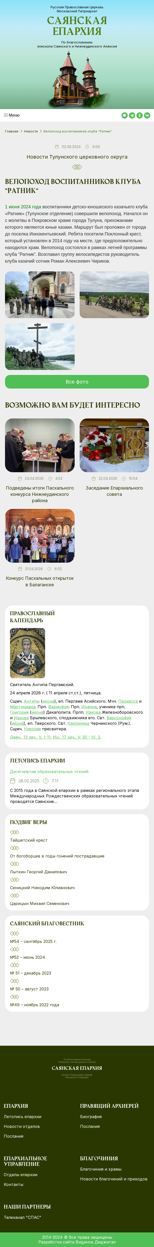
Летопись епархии (37, 761)
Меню (14, 115)
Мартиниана (22, 706)
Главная (11, 131)
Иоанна (89, 706)
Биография (91, 1116)
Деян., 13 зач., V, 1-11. (31, 737)
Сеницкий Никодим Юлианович (43, 887)
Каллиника (78, 723)
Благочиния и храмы (100, 1169)
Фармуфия (58, 706)
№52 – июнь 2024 (27, 957)
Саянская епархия (77, 27)
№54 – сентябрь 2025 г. (33, 941)
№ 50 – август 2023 (29, 988)
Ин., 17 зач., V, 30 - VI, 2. (77, 737)
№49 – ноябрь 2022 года (34, 1004)
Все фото (77, 382)
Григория (19, 712)
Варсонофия (119, 717)
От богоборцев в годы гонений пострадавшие (57, 855)
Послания (13, 1136)
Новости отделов (22, 1126)
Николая (32, 728)
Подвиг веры (28, 822)
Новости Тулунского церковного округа (77, 157)
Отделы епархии (20, 1174)
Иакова (93, 712)
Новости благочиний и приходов (113, 1179)
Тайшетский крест (29, 840)
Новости (31, 131)
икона (48, 701)
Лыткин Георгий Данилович (39, 871)
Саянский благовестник (47, 924)
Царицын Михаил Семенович (40, 903)
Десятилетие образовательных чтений (49, 771)
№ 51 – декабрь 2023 (30, 973)
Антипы (32, 701)
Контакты (13, 1184)
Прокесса (128, 701)
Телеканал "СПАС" (22, 1217)
